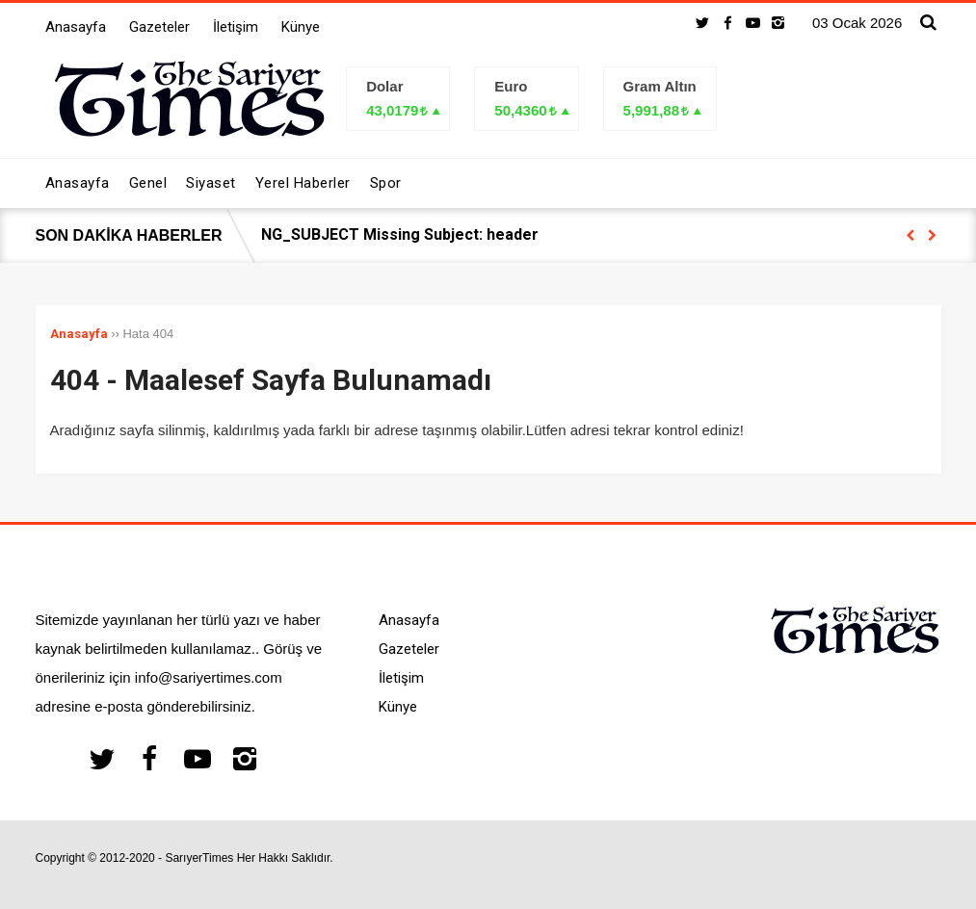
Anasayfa (75, 27)
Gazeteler (159, 27)
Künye (300, 27)
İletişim (235, 27)
